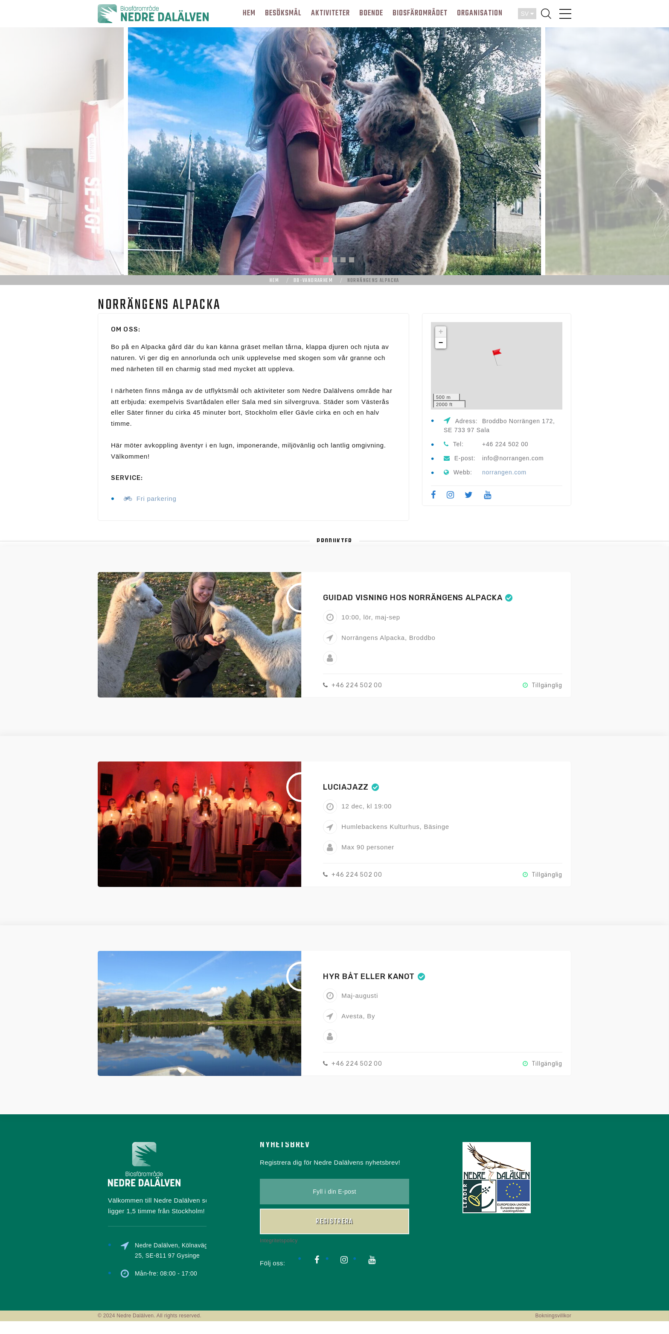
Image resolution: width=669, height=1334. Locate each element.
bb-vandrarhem (313, 280)
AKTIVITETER (330, 13)
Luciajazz (346, 787)
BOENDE (371, 13)
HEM (249, 13)
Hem (274, 280)
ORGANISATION (480, 13)
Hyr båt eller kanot (369, 976)
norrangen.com (504, 472)
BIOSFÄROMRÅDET (420, 13)
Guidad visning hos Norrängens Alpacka (412, 597)
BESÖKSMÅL (283, 13)
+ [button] (441, 332)
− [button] (441, 343)
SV (527, 13)
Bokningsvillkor (553, 1316)
